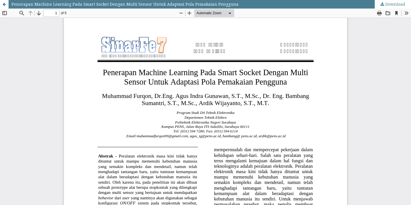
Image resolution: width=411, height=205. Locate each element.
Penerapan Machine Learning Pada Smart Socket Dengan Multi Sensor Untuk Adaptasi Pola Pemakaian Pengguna (125, 4)
